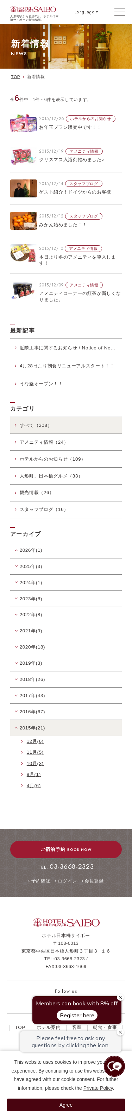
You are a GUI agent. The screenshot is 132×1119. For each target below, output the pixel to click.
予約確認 (41, 881)
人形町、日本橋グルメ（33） (51, 476)
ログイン (67, 881)
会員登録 (94, 881)
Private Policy (98, 1088)
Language (84, 12)
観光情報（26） (37, 492)
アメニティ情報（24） (44, 442)
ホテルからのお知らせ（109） (53, 459)
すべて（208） (36, 425)
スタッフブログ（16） (44, 509)
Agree (66, 1105)
